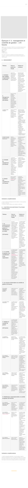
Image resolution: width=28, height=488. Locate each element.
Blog (14, 483)
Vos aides (10, 483)
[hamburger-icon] (26, 4)
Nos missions (5, 481)
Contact (17, 483)
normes (24, 308)
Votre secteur (11, 481)
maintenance (12, 179)
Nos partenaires (16, 481)
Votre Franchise (22, 481)
